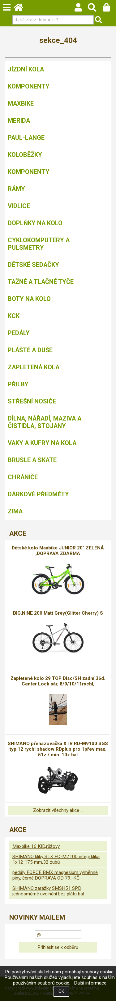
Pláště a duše (30, 350)
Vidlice (19, 206)
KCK (13, 316)
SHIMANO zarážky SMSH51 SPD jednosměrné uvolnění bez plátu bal (48, 891)
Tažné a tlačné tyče (41, 281)
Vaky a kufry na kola (42, 443)
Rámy (16, 189)
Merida (19, 120)
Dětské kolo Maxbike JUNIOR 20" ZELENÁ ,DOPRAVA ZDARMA (58, 550)
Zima (15, 511)
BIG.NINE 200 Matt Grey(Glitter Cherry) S (58, 613)
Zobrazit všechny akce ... (58, 810)
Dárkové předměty (38, 494)
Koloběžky (25, 154)
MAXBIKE (21, 103)
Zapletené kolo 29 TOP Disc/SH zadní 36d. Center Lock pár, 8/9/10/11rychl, (58, 681)
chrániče (23, 477)
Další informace (90, 983)
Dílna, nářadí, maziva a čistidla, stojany (44, 422)
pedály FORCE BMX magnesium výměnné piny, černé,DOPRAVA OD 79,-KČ (55, 875)
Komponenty (28, 86)
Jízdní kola (26, 69)
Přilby (18, 384)
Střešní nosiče (32, 401)
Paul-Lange (26, 137)
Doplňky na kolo (35, 223)
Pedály (19, 333)
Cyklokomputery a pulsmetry (39, 243)
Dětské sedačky (33, 264)
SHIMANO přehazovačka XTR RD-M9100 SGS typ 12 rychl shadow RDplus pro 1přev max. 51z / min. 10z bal (58, 749)
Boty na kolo (29, 299)
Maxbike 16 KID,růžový (36, 846)
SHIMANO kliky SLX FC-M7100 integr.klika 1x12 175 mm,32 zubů (56, 859)
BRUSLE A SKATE (32, 460)
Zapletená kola (33, 367)
